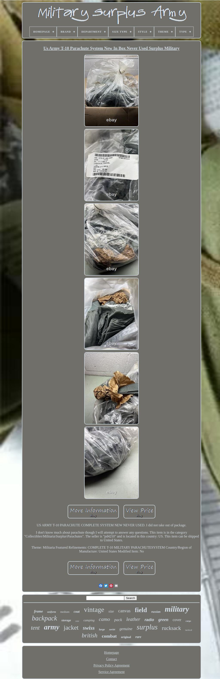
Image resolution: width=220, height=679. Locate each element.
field (141, 609)
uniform (51, 611)
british (89, 635)
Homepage (111, 652)
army (52, 627)
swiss (89, 628)
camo (104, 619)
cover (177, 620)
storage (66, 620)
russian (155, 611)
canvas (124, 610)
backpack (44, 618)
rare (138, 637)
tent (35, 628)
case (77, 621)
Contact (111, 659)
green (163, 619)
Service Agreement (111, 672)
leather (133, 619)
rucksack (171, 628)
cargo (188, 621)
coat (77, 611)
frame (38, 611)
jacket (71, 627)
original (126, 637)
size (111, 611)
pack (118, 619)
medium (64, 611)
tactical (188, 630)
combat (109, 636)
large (102, 629)
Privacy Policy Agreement (111, 665)
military (177, 609)
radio (149, 620)
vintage (94, 609)
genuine (125, 628)
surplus (147, 627)
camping (89, 620)
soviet (112, 629)
